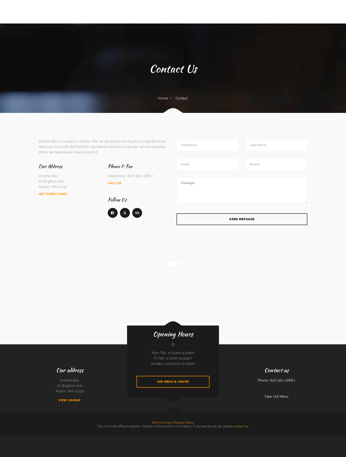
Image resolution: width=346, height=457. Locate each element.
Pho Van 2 (187, 439)
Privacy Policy (183, 422)
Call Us (115, 183)
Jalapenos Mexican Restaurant (300, 439)
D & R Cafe (241, 439)
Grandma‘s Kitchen (198, 439)
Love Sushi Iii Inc (332, 439)
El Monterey (145, 439)
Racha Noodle (52, 439)
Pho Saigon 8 (217, 439)
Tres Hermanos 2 (276, 439)
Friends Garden (294, 439)
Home (163, 98)
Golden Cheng (89, 439)
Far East (156, 439)
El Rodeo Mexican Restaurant (29, 439)
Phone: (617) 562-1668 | (276, 380)
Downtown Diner (192, 439)
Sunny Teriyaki (173, 439)
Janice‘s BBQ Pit (57, 439)
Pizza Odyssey (323, 439)
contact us (241, 426)
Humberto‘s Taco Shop (46, 439)
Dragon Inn (149, 439)
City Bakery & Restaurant (116, 439)
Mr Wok (153, 439)
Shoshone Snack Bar (167, 439)
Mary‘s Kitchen (327, 439)
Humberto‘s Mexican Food (96, 439)
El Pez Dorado (9, 439)
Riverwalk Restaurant (77, 439)
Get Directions (53, 194)
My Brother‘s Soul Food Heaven (234, 439)
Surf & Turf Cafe (226, 439)
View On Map (69, 400)
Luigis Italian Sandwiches (108, 439)
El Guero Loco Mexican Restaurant (126, 439)
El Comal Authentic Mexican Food (180, 439)
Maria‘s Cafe (221, 439)
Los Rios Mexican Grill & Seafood (268, 439)
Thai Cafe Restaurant (63, 439)
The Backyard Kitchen (161, 439)
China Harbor (213, 439)
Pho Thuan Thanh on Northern (310, 439)
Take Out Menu (276, 396)
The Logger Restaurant (247, 439)
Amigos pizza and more (84, 439)
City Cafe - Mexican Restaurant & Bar (137, 439)
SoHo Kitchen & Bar (3, 439)
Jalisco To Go (103, 439)
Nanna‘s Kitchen (260, 439)
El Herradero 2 (317, 439)
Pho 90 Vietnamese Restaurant (206, 439)
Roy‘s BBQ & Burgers (282, 439)
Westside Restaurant (70, 439)
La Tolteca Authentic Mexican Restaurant (18, 439)
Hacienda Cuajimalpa (254, 439)
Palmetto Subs (288, 439)
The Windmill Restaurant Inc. (38, 439)
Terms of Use (161, 422)
